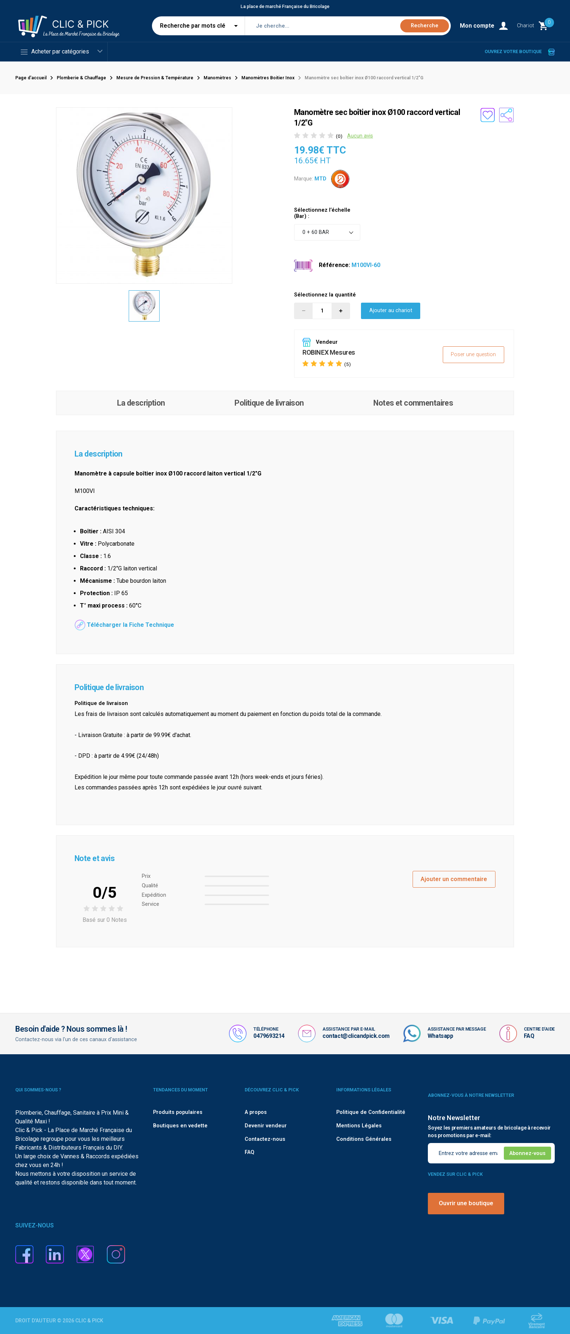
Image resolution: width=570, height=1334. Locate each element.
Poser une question (473, 354)
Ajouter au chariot (390, 310)
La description (141, 402)
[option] (144, 306)
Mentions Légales (359, 1126)
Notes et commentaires (413, 402)
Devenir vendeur (266, 1126)
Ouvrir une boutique (466, 1203)
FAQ (529, 1035)
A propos (256, 1112)
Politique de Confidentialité (370, 1112)
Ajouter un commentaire (454, 879)
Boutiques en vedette (180, 1126)
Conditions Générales (364, 1139)
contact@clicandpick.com (356, 1035)
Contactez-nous (265, 1139)
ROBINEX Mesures (328, 352)
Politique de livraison (269, 402)
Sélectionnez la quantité (325, 295)
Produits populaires (177, 1112)
